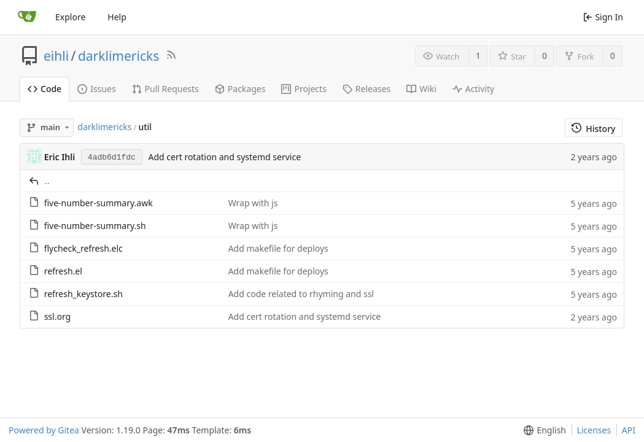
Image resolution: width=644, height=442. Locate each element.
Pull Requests (165, 89)
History (593, 128)
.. (47, 181)
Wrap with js (253, 203)
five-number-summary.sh (95, 225)
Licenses (594, 430)
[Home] (27, 17)
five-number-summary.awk (98, 203)
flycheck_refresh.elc (83, 248)
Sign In (603, 17)
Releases (366, 89)
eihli (56, 56)
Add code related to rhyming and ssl (301, 294)
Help (116, 17)
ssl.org (57, 316)
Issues (96, 89)
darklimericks (118, 56)
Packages (240, 89)
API (628, 430)
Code (44, 89)
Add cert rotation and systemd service (225, 157)
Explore (70, 17)
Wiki (421, 89)
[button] (542, 430)
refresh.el (63, 271)
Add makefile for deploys (278, 248)
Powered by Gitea (44, 430)
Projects (303, 89)
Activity (473, 89)
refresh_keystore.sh (83, 294)
